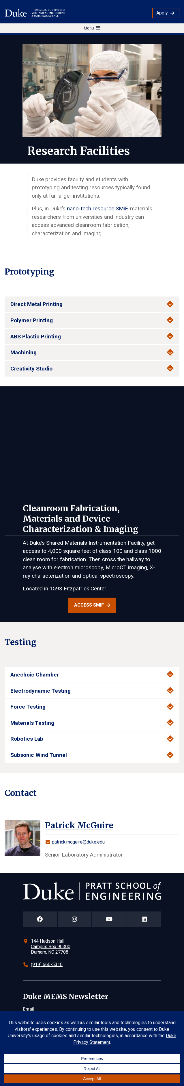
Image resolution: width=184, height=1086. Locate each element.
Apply (162, 13)
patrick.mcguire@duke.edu (78, 842)
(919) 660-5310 (47, 964)
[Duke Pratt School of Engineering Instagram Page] (74, 919)
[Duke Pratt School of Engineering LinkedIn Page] (144, 919)
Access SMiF (89, 605)
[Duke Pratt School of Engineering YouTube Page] (109, 919)
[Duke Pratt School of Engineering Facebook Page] (40, 919)
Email (28, 1009)
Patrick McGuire (79, 825)
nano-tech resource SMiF (97, 208)
